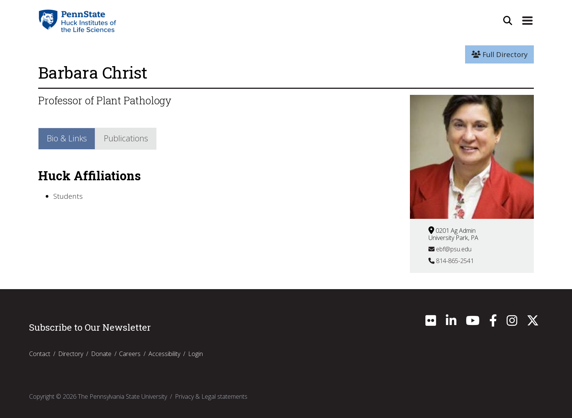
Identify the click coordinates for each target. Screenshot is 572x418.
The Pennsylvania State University (122, 396)
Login (195, 354)
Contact (39, 354)
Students (68, 196)
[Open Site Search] (508, 20)
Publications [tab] (126, 138)
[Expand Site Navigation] (527, 20)
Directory (70, 354)
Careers (130, 354)
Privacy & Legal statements (211, 396)
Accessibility (164, 354)
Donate (101, 354)
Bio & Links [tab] (67, 138)
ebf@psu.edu (450, 249)
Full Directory (499, 54)
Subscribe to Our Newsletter (90, 327)
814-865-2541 (451, 261)
